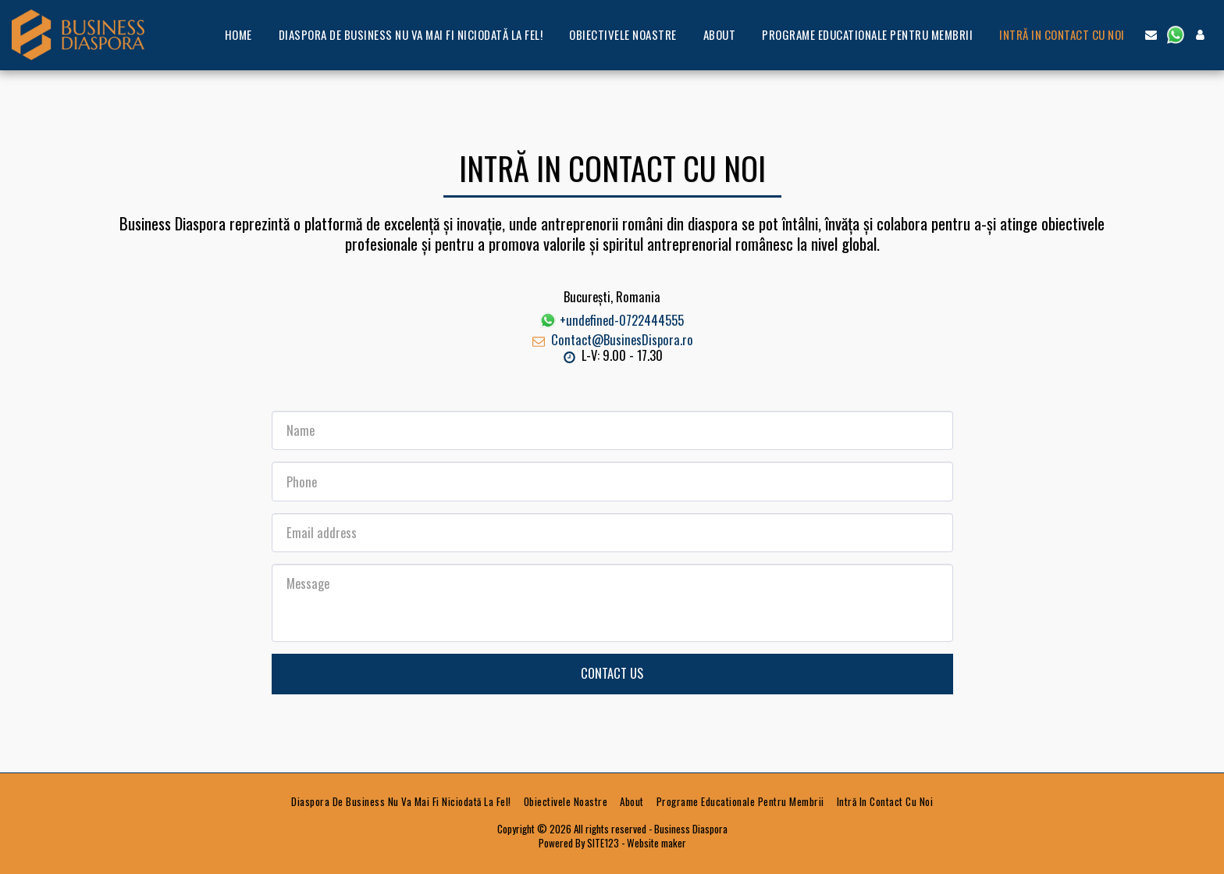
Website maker (656, 843)
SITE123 (603, 843)
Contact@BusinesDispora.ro (612, 339)
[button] (1151, 35)
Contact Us (612, 673)
